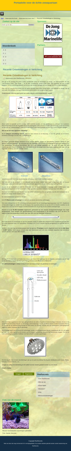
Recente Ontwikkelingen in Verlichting (22, 75)
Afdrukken (28, 78)
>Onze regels (42, 385)
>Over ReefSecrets (44, 378)
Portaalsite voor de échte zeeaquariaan (35, 2)
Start (2, 18)
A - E (4, 50)
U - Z (4, 63)
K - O (4, 57)
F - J (4, 53)
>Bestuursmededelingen (45, 395)
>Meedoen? (41, 389)
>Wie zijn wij (41, 382)
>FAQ (39, 392)
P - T (4, 60)
